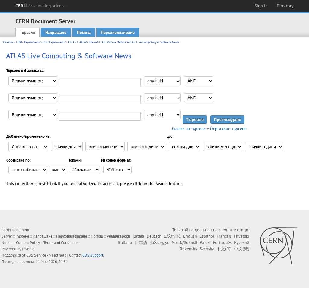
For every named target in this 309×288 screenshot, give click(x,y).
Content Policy (28, 242)
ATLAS (72, 42)
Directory (285, 5)
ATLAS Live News (112, 42)
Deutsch (154, 236)
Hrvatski (241, 236)
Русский (241, 242)
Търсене (27, 32)
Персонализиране (118, 32)
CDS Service (36, 255)
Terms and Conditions (60, 242)
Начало (8, 42)
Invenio (28, 248)
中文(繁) (241, 248)
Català (138, 236)
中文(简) (224, 248)
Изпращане (55, 32)
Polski (205, 242)
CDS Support (92, 255)
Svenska (206, 248)
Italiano (125, 242)
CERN (40, 5)
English (190, 236)
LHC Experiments (54, 42)
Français (224, 236)
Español (206, 236)
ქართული (159, 242)
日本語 (141, 242)
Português (222, 242)
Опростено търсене (228, 128)
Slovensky (188, 248)
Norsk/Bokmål (184, 242)
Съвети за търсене (189, 128)
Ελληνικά (172, 236)
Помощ (84, 32)
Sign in (261, 5)
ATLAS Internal (88, 42)
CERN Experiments (28, 42)
